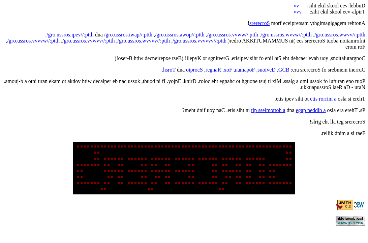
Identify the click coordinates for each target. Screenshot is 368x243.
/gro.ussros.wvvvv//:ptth (144, 41)
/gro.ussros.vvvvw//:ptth (33, 41)
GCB (283, 70)
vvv (298, 12)
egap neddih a (311, 110)
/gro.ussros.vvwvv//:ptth (88, 41)
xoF (228, 70)
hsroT (169, 70)
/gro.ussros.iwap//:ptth (128, 34)
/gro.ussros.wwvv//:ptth (339, 34)
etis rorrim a (323, 99)
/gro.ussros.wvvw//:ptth (286, 34)
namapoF (245, 70)
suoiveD (267, 70)
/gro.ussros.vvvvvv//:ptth (199, 41)
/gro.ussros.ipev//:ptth (70, 34)
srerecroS (259, 23)
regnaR (213, 70)
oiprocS (194, 70)
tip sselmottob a (268, 110)
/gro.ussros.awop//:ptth (180, 34)
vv (296, 5)
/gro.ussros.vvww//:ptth (232, 34)
